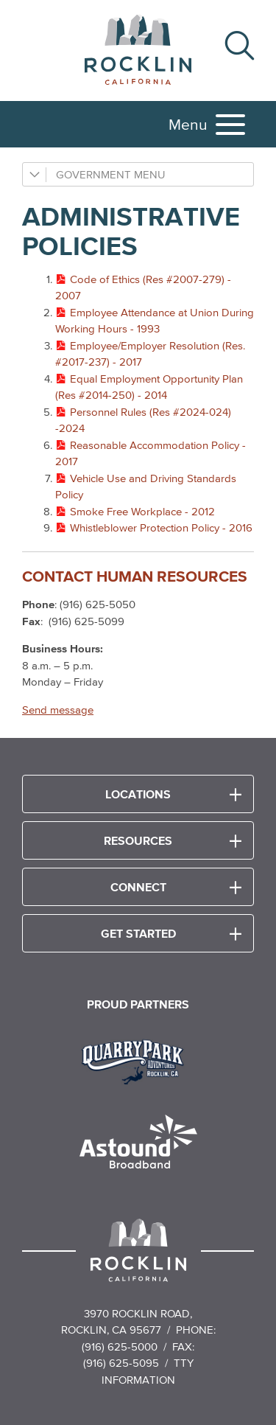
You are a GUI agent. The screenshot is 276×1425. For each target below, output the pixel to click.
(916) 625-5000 (120, 1346)
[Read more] (138, 1060)
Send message (57, 709)
